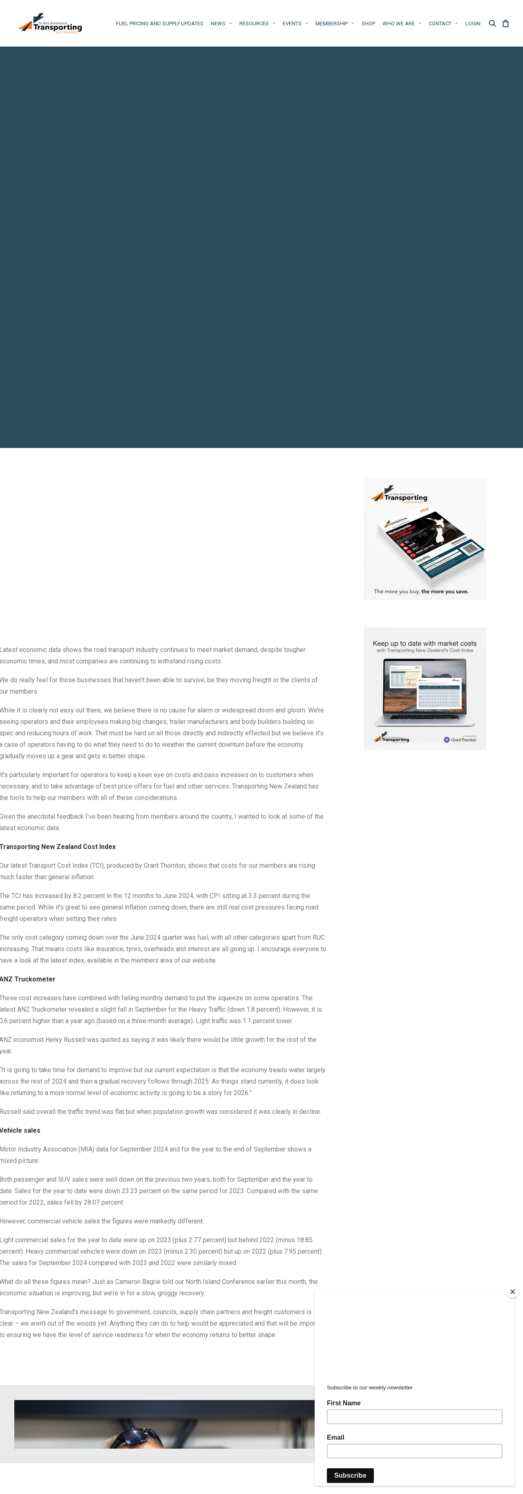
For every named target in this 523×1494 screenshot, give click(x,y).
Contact (443, 23)
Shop (368, 23)
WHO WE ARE (401, 23)
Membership (334, 23)
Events (295, 23)
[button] (494, 23)
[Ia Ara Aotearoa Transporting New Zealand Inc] (49, 23)
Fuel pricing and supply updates (159, 23)
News (221, 23)
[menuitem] (159, 23)
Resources (257, 23)
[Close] (513, 1292)
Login (473, 23)
